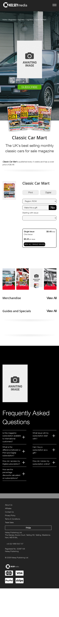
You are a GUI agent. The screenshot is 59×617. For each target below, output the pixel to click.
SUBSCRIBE (29, 87)
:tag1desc (21, 20)
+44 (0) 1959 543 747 (15, 544)
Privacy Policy (10, 515)
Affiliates (8, 508)
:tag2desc (29, 20)
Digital (48, 192)
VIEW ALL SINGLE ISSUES (34, 244)
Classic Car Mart (40, 20)
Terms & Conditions (12, 519)
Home (5, 20)
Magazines (12, 20)
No (53, 207)
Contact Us (9, 512)
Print (30, 192)
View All (51, 298)
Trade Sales (9, 522)
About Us (8, 505)
